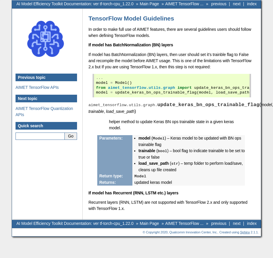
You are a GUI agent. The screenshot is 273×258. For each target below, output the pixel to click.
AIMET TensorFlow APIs (37, 87)
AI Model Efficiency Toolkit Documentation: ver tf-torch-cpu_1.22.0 (75, 3)
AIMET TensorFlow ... (184, 3)
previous (218, 3)
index (252, 3)
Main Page (149, 3)
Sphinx (245, 231)
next (236, 3)
